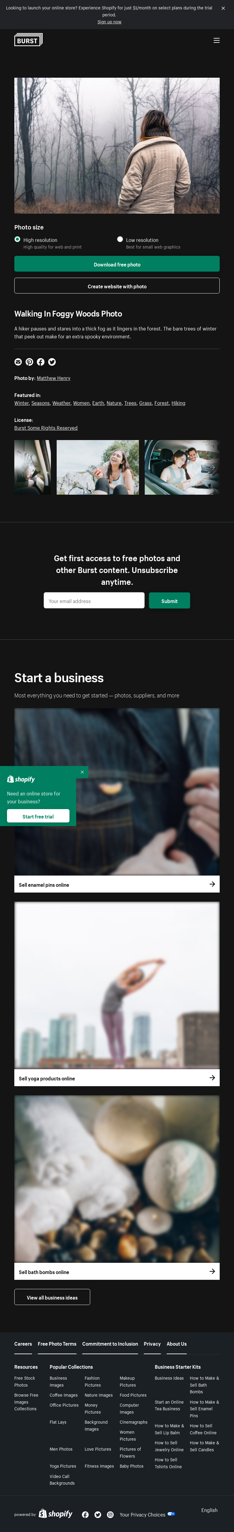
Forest (161, 402)
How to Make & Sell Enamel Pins (204, 1408)
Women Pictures (128, 1435)
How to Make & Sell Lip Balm (169, 1428)
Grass (145, 402)
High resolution (40, 239)
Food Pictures (133, 1394)
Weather (61, 402)
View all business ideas (52, 1297)
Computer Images (129, 1408)
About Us (177, 1343)
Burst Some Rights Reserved (46, 427)
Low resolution (142, 239)
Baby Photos (132, 1465)
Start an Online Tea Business (169, 1405)
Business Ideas (169, 1377)
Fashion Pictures (93, 1381)
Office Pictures (64, 1404)
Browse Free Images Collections (26, 1401)
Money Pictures (93, 1408)
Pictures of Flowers (130, 1452)
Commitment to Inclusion (110, 1343)
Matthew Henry (53, 377)
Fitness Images (99, 1465)
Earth (98, 402)
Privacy (152, 1343)
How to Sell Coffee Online (203, 1428)
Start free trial (38, 816)
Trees (130, 402)
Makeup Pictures (128, 1381)
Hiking (179, 402)
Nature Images (99, 1394)
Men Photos (61, 1448)
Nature (114, 402)
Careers (23, 1343)
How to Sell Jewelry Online (169, 1445)
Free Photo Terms (57, 1343)
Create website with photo (117, 286)
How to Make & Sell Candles (204, 1445)
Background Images (96, 1425)
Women (81, 402)
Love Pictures (98, 1448)
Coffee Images (64, 1394)
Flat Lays (58, 1421)
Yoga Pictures (63, 1465)
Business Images (58, 1381)
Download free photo (117, 264)
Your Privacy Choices (147, 1514)
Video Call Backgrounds (62, 1479)
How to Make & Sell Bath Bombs (204, 1384)
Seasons (40, 402)
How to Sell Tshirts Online (168, 1462)
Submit (169, 600)
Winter (21, 402)
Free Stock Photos (24, 1381)
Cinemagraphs (133, 1421)
